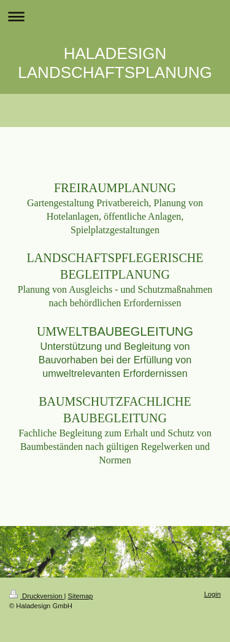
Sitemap (80, 596)
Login (212, 594)
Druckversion (36, 596)
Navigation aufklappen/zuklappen (115, 16)
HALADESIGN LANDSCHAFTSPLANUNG (115, 63)
